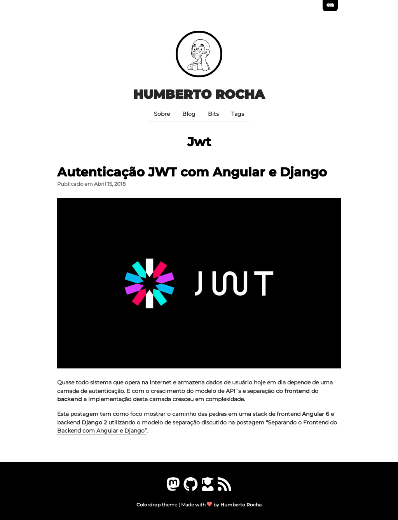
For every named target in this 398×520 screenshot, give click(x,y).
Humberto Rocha (199, 94)
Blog (189, 113)
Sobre (162, 113)
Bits (213, 113)
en (330, 4)
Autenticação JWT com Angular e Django (192, 172)
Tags (237, 113)
